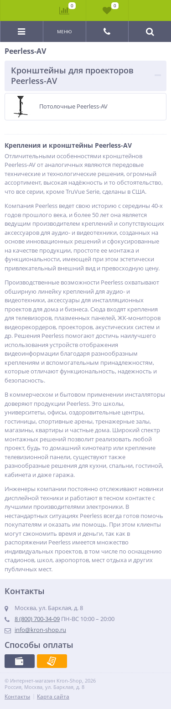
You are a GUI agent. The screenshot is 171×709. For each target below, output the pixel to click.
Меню (64, 31)
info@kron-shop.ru (40, 630)
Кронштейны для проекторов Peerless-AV (72, 75)
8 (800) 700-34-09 (37, 619)
